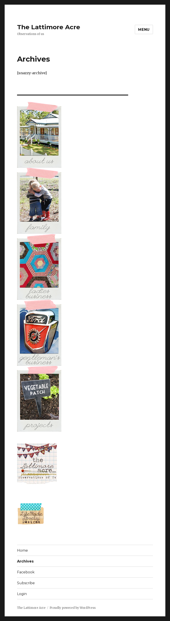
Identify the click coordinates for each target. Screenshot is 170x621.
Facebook (26, 572)
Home (22, 550)
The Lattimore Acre (48, 27)
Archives (25, 561)
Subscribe (26, 583)
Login (22, 594)
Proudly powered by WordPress (73, 608)
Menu (144, 29)
